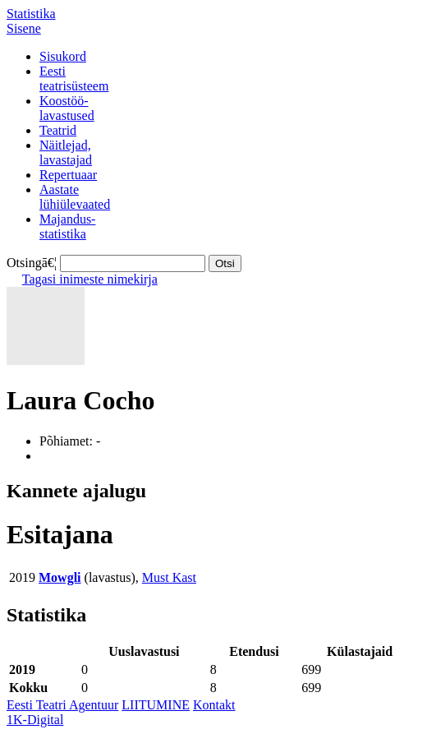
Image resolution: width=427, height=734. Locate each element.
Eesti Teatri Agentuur (62, 705)
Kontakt (214, 705)
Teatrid (57, 130)
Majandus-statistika (67, 226)
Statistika (31, 14)
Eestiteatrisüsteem (73, 78)
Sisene (24, 28)
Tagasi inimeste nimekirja (90, 279)
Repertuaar (68, 175)
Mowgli (60, 577)
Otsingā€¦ (32, 263)
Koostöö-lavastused (66, 108)
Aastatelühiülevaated (74, 196)
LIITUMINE (156, 705)
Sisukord (62, 56)
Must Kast (169, 577)
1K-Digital (35, 720)
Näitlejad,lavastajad (65, 152)
